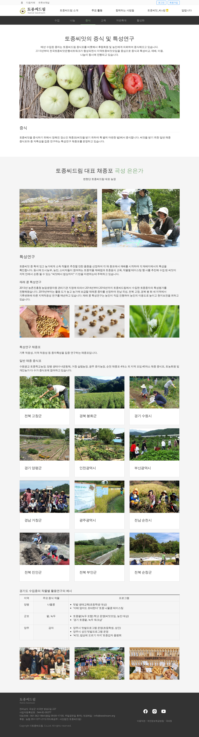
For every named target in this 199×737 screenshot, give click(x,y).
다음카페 (30, 2)
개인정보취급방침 (155, 720)
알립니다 (187, 10)
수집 (57, 20)
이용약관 (141, 720)
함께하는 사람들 (125, 10)
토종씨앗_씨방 (157, 10)
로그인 (161, 2)
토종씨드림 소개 (69, 10)
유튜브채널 (44, 2)
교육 (103, 20)
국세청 (169, 720)
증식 (88, 20)
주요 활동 (97, 10)
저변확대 (121, 20)
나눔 (72, 20)
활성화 (141, 20)
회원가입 (174, 2)
